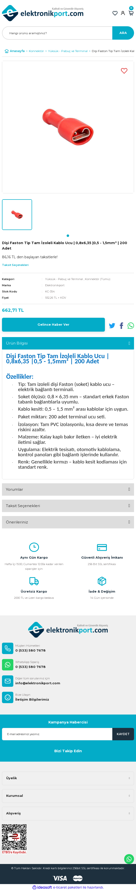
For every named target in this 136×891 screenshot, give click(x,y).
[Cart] (131, 13)
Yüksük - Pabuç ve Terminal (64, 279)
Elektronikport (54, 285)
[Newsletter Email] (68, 734)
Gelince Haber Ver (53, 324)
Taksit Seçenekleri (23, 505)
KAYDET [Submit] (123, 734)
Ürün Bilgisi (17, 343)
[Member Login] (123, 13)
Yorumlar (14, 489)
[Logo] (43, 13)
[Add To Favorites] (124, 71)
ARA (123, 33)
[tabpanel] (17, 214)
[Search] (68, 33)
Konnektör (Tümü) (97, 279)
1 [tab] (68, 235)
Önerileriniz (17, 522)
